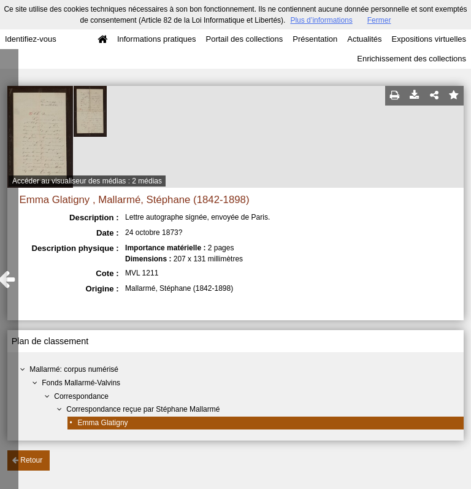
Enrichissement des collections (411, 58)
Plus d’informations (321, 20)
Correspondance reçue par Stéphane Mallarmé (143, 409)
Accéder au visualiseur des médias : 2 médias (87, 181)
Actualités (364, 39)
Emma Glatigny (103, 422)
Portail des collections (244, 39)
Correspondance (81, 396)
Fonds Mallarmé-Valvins (81, 383)
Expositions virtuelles (429, 39)
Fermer (379, 20)
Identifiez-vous (30, 39)
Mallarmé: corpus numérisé (73, 369)
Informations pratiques (156, 39)
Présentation (315, 39)
